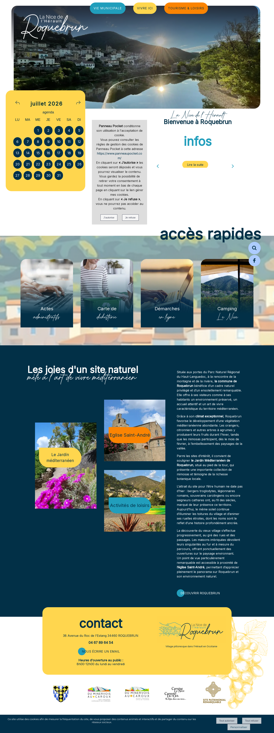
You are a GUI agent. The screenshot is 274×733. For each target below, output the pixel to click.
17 (58, 153)
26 (79, 164)
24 (59, 164)
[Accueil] (34, 26)
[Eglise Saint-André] (135, 430)
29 (38, 175)
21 (27, 164)
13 (17, 153)
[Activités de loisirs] (135, 501)
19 (79, 153)
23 (48, 164)
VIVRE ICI (145, 8)
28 (28, 175)
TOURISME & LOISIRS (186, 8)
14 (27, 153)
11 (69, 142)
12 (79, 142)
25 (69, 164)
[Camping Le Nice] (227, 293)
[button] (254, 248)
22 (38, 164)
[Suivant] (233, 165)
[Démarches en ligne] (167, 293)
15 (38, 153)
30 (48, 175)
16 (48, 153)
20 (17, 164)
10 (59, 142)
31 (59, 175)
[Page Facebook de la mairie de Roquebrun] (254, 266)
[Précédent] (157, 165)
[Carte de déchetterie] (107, 293)
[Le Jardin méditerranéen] (65, 466)
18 (69, 153)
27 (17, 175)
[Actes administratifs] (47, 293)
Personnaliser (238, 727)
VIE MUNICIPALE (108, 8)
